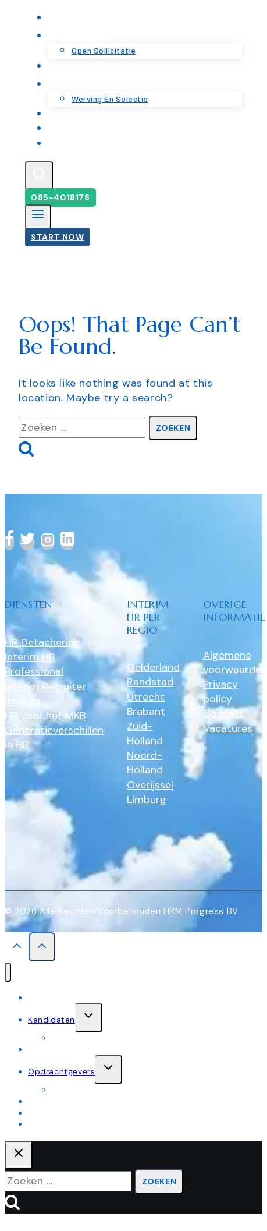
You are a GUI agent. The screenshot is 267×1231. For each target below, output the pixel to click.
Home (40, 997)
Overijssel (150, 785)
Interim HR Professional (34, 664)
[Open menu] (38, 216)
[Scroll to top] (17, 948)
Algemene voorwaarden (235, 662)
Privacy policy (220, 691)
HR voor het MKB (45, 716)
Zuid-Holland (145, 733)
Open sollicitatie (85, 1037)
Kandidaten (51, 1019)
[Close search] (19, 1155)
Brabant (146, 712)
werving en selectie (90, 1089)
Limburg (146, 799)
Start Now (57, 237)
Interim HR (49, 1049)
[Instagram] (48, 542)
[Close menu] (8, 972)
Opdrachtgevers (61, 1071)
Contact (77, 142)
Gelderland (153, 667)
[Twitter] (27, 542)
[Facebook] (9, 542)
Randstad (150, 682)
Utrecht (146, 697)
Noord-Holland (145, 762)
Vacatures (227, 728)
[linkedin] (67, 542)
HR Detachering (42, 642)
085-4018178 (60, 197)
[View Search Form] (39, 175)
